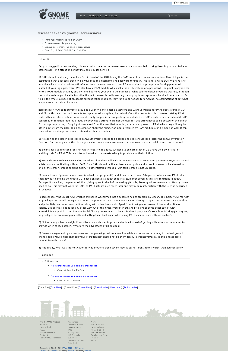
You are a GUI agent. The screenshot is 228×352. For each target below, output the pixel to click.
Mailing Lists (95, 15)
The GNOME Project (50, 322)
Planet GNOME (97, 330)
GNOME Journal (98, 332)
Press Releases (97, 324)
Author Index (130, 287)
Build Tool (72, 343)
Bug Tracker (73, 338)
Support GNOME (47, 332)
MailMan (87, 350)
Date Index (115, 287)
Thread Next (85, 287)
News (93, 322)
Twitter (94, 340)
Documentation (74, 327)
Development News (99, 335)
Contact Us (44, 335)
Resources (73, 322)
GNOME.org (182, 2)
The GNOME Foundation (50, 338)
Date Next (56, 287)
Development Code (76, 340)
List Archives (111, 15)
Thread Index (101, 287)
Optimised (44, 350)
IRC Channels (74, 335)
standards (54, 350)
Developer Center (75, 324)
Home (82, 15)
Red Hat (71, 350)
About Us (44, 324)
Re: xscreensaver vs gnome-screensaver (74, 265)
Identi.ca (94, 338)
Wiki (70, 330)
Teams (42, 330)
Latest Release (97, 327)
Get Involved (45, 327)
